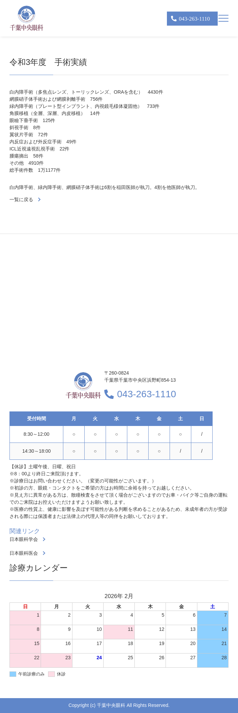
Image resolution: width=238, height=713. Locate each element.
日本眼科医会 (23, 553)
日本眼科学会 (23, 539)
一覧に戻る (21, 199)
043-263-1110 (146, 394)
